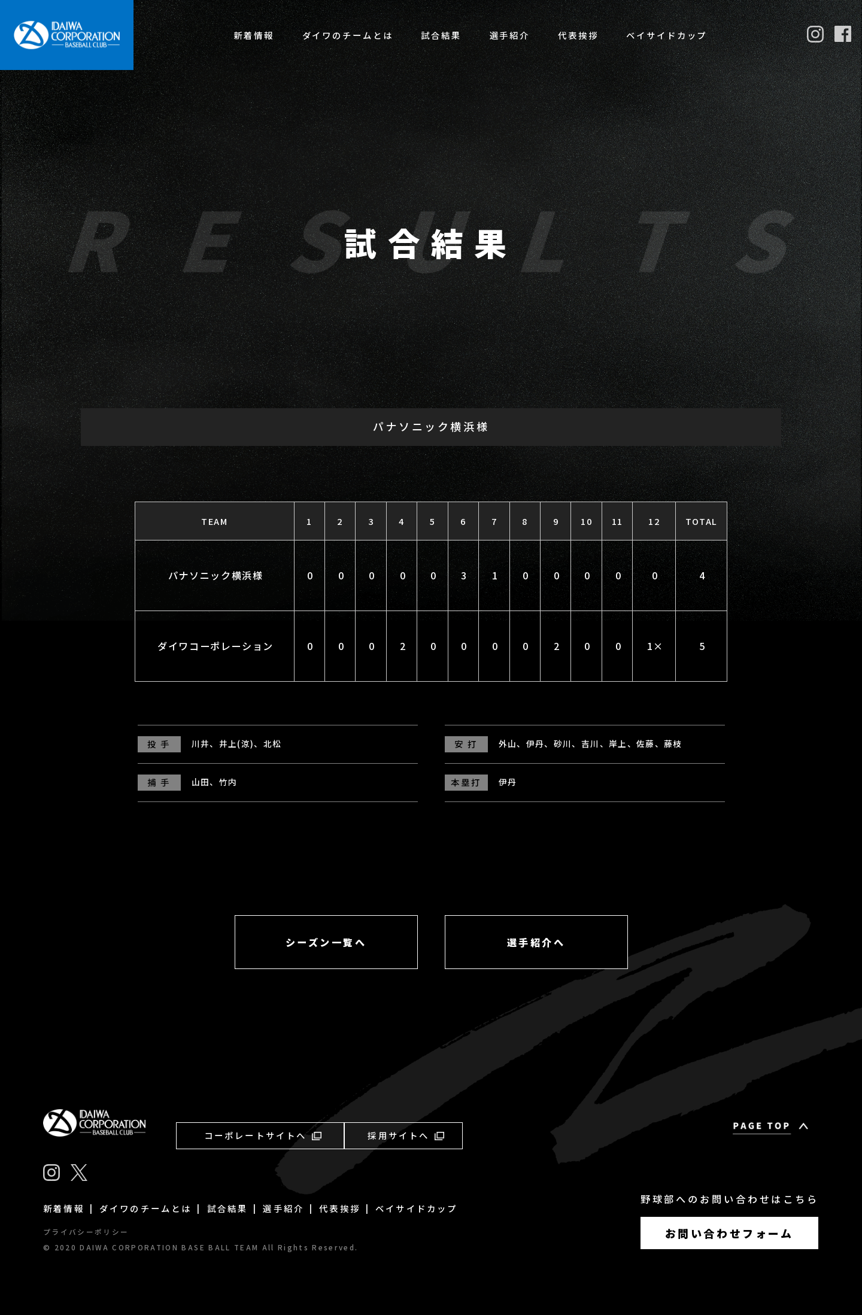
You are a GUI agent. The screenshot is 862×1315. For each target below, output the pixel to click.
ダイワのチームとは (347, 35)
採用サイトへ (406, 1135)
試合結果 (441, 35)
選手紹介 (510, 35)
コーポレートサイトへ (262, 1135)
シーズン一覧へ (326, 942)
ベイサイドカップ (666, 35)
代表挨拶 (578, 35)
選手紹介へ (536, 942)
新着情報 (253, 35)
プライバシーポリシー (86, 1231)
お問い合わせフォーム (729, 1233)
